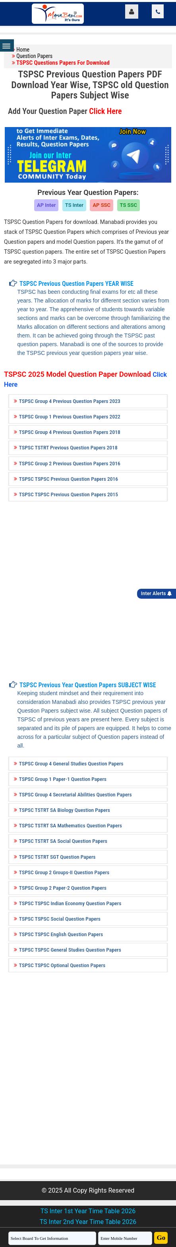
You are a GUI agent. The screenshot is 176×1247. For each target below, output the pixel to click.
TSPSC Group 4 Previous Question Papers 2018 (69, 432)
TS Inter (74, 205)
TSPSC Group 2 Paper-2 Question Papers (62, 888)
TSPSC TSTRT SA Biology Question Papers (64, 810)
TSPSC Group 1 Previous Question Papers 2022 (69, 416)
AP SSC (101, 205)
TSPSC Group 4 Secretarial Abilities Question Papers (75, 794)
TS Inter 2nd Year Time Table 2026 (88, 1222)
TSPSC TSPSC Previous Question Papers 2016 (68, 479)
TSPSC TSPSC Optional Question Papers (62, 965)
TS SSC (128, 205)
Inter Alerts (156, 593)
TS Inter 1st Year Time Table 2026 (88, 1211)
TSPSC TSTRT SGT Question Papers (57, 857)
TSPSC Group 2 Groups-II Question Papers (64, 872)
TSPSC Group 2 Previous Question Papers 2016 (69, 463)
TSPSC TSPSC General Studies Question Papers (70, 949)
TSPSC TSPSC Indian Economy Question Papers (70, 903)
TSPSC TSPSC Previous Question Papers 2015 (68, 494)
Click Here (105, 111)
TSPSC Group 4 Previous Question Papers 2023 (69, 401)
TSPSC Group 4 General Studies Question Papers (71, 763)
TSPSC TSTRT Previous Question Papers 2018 (68, 447)
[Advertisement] (85, 589)
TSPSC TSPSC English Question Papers (61, 934)
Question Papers (34, 56)
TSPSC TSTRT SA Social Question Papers (63, 841)
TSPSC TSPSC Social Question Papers (60, 918)
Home (22, 49)
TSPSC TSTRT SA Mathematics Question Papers (70, 825)
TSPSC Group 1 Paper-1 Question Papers (62, 779)
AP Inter (46, 205)
